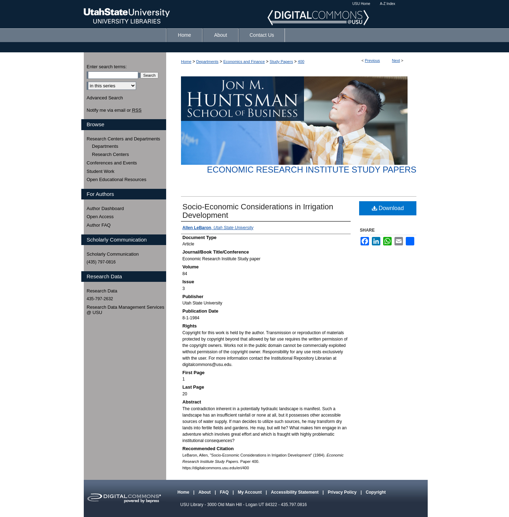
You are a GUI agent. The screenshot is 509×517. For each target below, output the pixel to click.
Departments (207, 61)
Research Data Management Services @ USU (125, 309)
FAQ (225, 492)
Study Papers (281, 61)
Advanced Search (105, 97)
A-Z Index (387, 4)
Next (396, 60)
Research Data (102, 291)
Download (388, 208)
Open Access (100, 216)
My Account (250, 492)
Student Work (101, 171)
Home (186, 61)
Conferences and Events (112, 162)
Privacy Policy (343, 492)
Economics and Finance (244, 61)
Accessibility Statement (295, 492)
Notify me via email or (114, 110)
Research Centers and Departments (123, 138)
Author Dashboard (105, 208)
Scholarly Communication (113, 254)
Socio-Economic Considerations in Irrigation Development (257, 211)
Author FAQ (99, 225)
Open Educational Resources (116, 179)
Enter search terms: (107, 66)
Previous (372, 60)
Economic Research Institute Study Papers (311, 169)
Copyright (376, 492)
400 (301, 61)
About (205, 492)
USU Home (361, 4)
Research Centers (110, 154)
